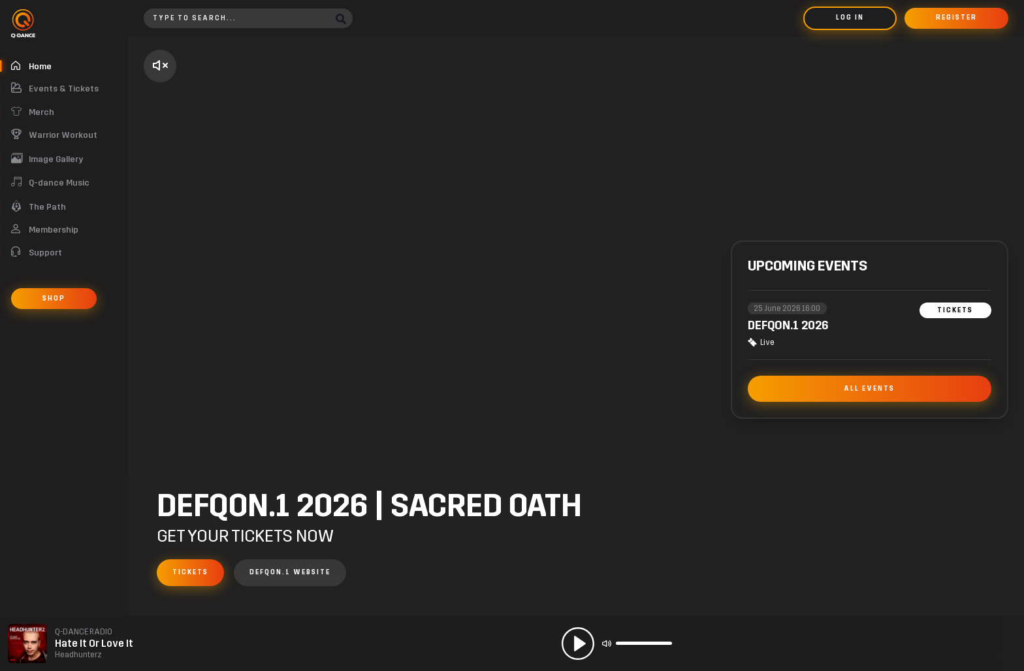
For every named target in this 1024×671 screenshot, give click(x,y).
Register (956, 18)
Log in (850, 18)
